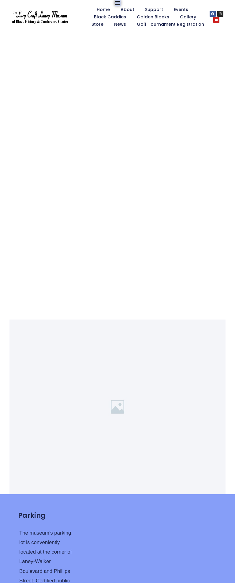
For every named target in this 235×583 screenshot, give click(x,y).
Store (97, 24)
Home (103, 9)
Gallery (188, 17)
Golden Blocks (153, 17)
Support (154, 9)
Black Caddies (110, 17)
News (120, 24)
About (127, 9)
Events (181, 9)
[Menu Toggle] (118, 3)
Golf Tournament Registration (170, 24)
